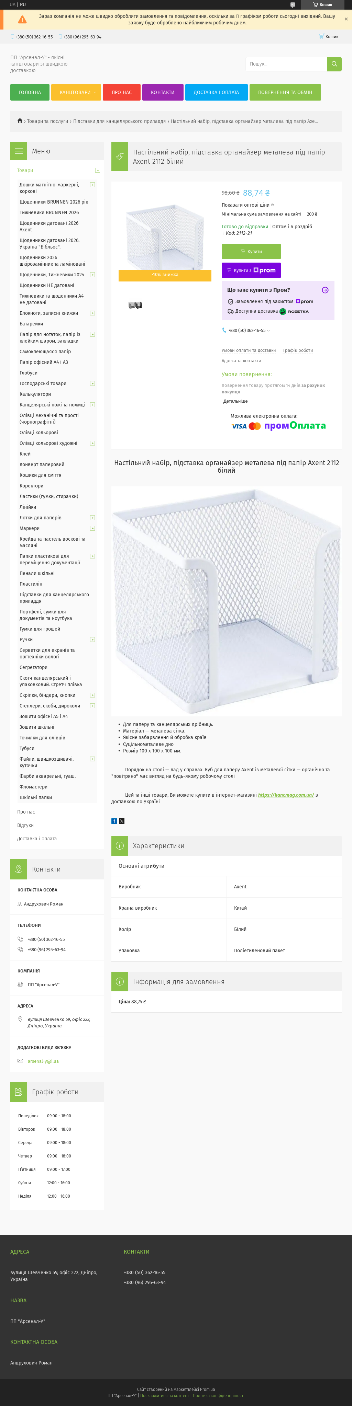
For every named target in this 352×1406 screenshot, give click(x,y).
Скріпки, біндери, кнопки (47, 695)
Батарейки (31, 324)
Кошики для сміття (41, 475)
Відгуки (25, 825)
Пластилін (31, 584)
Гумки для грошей (40, 629)
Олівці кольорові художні (48, 443)
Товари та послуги (47, 121)
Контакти (163, 92)
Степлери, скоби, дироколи (50, 706)
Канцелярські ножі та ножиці (52, 405)
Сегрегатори (33, 667)
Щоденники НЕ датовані (47, 285)
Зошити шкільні (37, 727)
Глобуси (28, 373)
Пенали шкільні (37, 573)
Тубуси (27, 748)
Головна (30, 92)
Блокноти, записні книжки (49, 313)
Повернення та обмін (285, 92)
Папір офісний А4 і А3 (44, 362)
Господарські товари (43, 384)
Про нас (122, 92)
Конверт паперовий (42, 465)
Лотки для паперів (41, 518)
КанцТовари (75, 92)
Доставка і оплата (216, 92)
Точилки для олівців (42, 738)
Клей (25, 454)
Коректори (31, 486)
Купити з (254, 270)
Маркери (30, 528)
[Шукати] (334, 64)
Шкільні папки (36, 797)
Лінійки (28, 507)
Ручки (26, 640)
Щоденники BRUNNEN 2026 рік (54, 202)
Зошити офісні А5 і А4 (44, 716)
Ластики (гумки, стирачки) (49, 496)
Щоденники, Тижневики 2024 (52, 275)
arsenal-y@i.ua (43, 1061)
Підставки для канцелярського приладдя (119, 121)
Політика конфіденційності (218, 1395)
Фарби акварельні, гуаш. (48, 776)
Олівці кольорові (39, 433)
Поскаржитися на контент (164, 1395)
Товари (25, 170)
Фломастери (33, 787)
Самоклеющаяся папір (45, 352)
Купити (255, 251)
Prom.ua (207, 1389)
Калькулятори (35, 394)
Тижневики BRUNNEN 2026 (49, 213)
